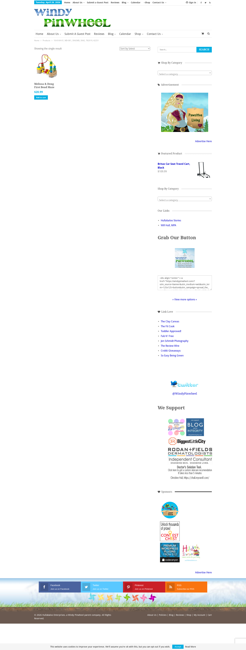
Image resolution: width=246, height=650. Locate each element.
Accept (178, 646)
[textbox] (183, 74)
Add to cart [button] (41, 97)
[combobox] (183, 73)
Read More (190, 647)
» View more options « (183, 299)
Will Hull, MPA (168, 225)
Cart (210, 615)
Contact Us (154, 34)
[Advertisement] (189, 510)
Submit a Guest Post (97, 2)
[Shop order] (135, 48)
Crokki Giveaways (171, 350)
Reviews (115, 2)
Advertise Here (200, 141)
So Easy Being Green (172, 355)
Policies (162, 615)
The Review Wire (170, 345)
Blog (124, 2)
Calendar (135, 2)
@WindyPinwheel (183, 393)
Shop (147, 2)
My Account (199, 615)
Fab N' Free (167, 336)
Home (67, 2)
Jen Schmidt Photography (174, 340)
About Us (77, 2)
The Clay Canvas (170, 321)
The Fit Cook (167, 326)
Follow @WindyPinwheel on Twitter (183, 381)
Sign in (191, 2)
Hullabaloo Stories (171, 220)
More (156, 2)
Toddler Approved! (171, 331)
